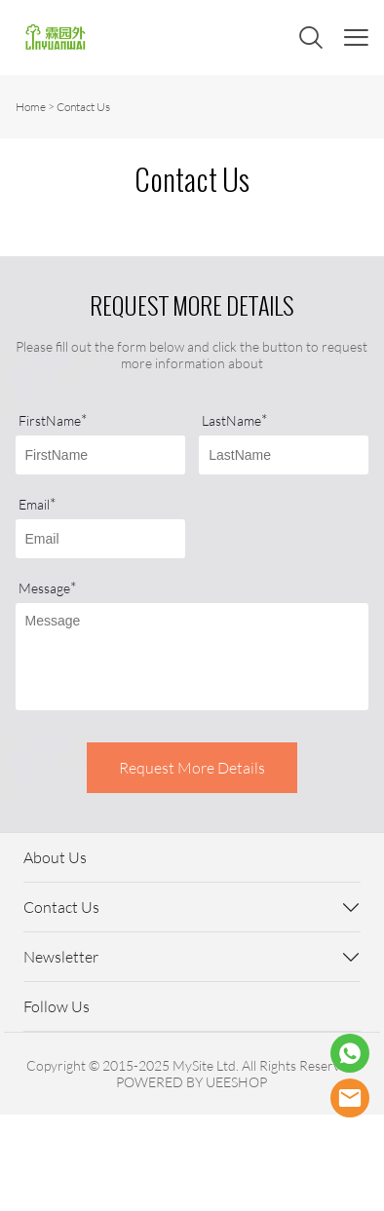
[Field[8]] (283, 454)
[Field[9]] (100, 538)
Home (31, 106)
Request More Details (192, 767)
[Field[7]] (100, 454)
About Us (55, 857)
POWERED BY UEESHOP (191, 1082)
